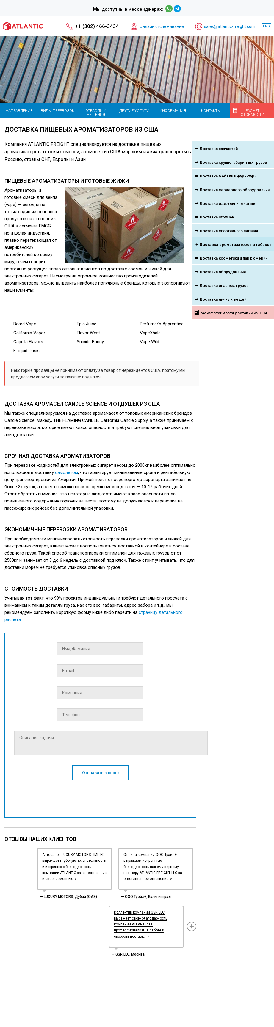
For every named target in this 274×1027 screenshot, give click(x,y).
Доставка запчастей (218, 148)
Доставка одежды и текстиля (227, 203)
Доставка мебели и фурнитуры (228, 176)
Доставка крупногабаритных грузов (233, 162)
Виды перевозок (57, 110)
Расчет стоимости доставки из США (233, 313)
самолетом (66, 472)
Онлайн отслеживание (162, 26)
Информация (172, 110)
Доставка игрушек (216, 217)
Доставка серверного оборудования (234, 190)
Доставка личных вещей (222, 299)
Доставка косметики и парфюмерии (233, 258)
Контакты (211, 110)
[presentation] (100, 796)
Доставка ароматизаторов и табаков (235, 244)
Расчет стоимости (252, 112)
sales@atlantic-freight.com (229, 26)
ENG (266, 26)
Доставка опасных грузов (224, 285)
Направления (19, 110)
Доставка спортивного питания (228, 231)
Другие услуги (134, 110)
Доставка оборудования (222, 272)
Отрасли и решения (95, 112)
